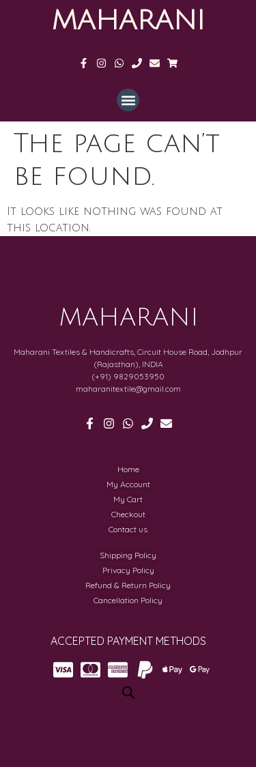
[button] (128, 100)
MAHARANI (128, 20)
